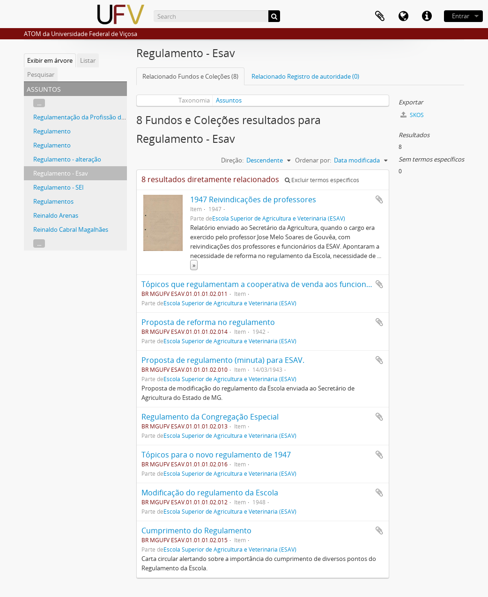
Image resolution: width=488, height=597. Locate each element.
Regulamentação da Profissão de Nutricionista (97, 117)
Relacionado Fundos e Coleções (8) (190, 76)
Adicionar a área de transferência (379, 199)
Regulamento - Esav (60, 173)
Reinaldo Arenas (55, 215)
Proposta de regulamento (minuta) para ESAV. (222, 360)
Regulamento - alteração (67, 159)
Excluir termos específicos (322, 180)
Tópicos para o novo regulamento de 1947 (216, 455)
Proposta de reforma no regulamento (208, 322)
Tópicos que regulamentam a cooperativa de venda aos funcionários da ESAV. (278, 284)
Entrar (460, 16)
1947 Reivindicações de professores (253, 199)
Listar (88, 60)
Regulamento (52, 131)
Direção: (232, 160)
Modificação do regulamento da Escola (209, 492)
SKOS (412, 115)
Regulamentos (53, 201)
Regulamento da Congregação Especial (210, 417)
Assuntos (229, 100)
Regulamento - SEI (58, 187)
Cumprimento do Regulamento (196, 530)
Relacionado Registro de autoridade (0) (305, 76)
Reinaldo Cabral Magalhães (70, 229)
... (39, 103)
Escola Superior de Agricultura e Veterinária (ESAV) (278, 218)
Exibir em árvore (50, 60)
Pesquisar (40, 74)
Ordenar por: (313, 160)
